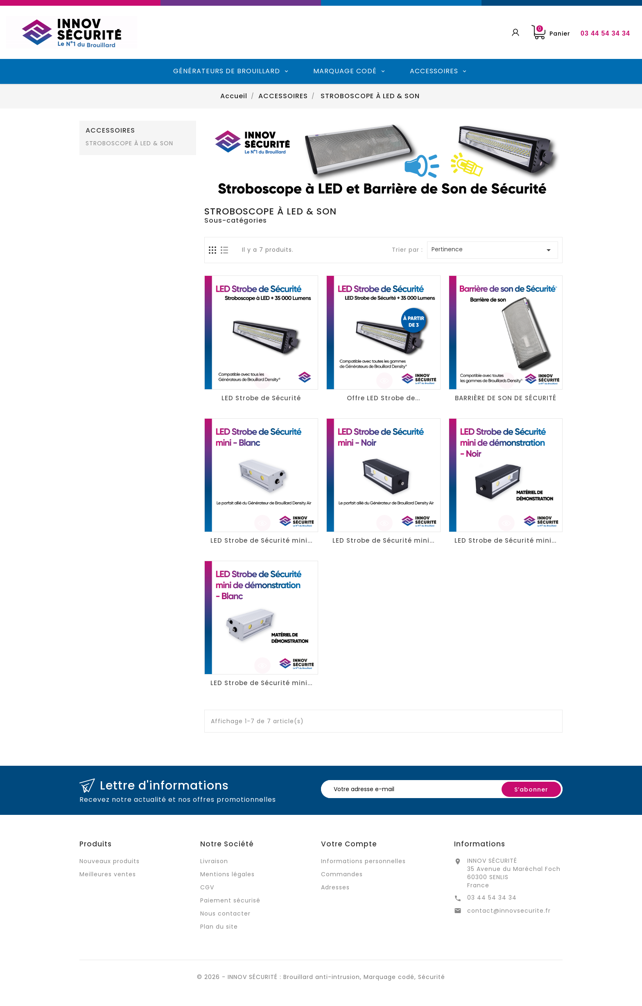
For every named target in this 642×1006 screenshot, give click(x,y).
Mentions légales (227, 874)
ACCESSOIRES (110, 130)
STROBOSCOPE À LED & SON (129, 143)
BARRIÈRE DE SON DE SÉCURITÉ (505, 398)
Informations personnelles (363, 861)
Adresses (335, 887)
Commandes (342, 874)
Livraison (214, 861)
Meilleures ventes (107, 874)
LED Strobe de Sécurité (261, 398)
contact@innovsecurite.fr (509, 911)
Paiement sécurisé (230, 900)
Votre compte (349, 844)
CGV (207, 887)
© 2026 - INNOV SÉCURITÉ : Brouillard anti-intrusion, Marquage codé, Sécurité (321, 977)
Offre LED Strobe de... (383, 398)
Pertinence (493, 250)
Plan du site (219, 927)
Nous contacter (225, 913)
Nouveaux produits (109, 861)
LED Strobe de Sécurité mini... (261, 540)
